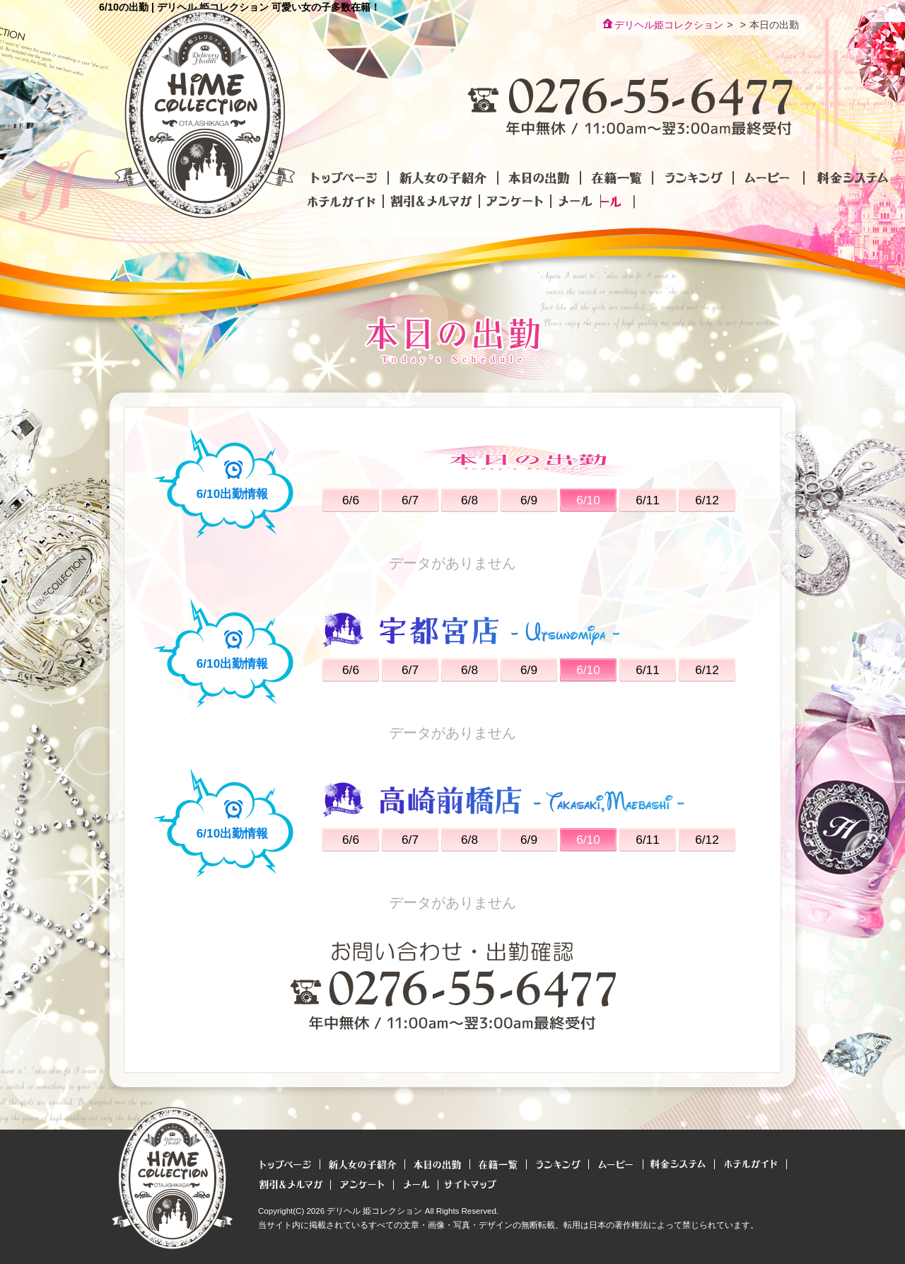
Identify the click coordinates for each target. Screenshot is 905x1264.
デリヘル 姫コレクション (374, 1211)
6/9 (528, 500)
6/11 (648, 500)
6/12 (707, 500)
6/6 (350, 500)
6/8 (469, 500)
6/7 (410, 500)
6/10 (588, 500)
